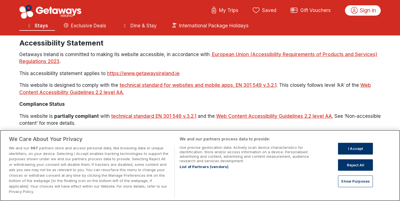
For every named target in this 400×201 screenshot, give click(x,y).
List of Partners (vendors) (204, 177)
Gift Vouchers (311, 10)
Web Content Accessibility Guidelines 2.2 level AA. (274, 116)
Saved (265, 10)
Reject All (355, 175)
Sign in (363, 10)
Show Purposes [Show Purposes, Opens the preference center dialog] (355, 192)
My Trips (224, 10)
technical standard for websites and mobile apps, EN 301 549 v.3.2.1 (198, 85)
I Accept (355, 159)
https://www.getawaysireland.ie (143, 73)
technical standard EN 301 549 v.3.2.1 (153, 116)
